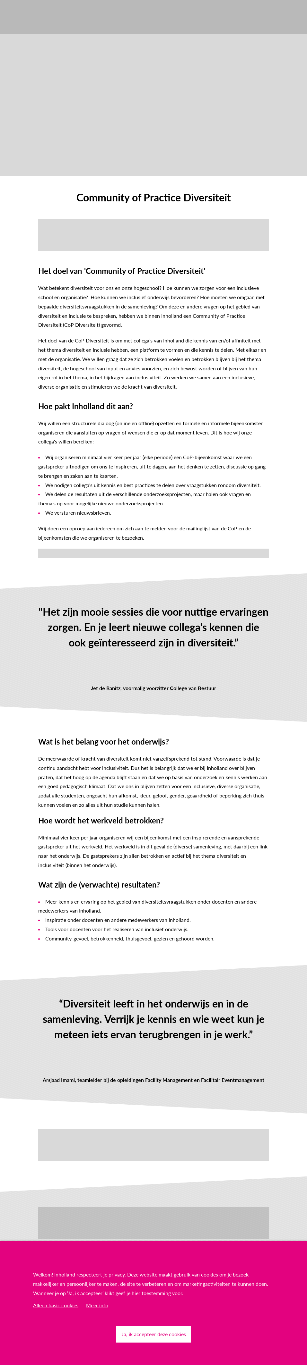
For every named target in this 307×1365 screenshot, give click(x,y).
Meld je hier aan (56, 553)
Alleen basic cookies (55, 1305)
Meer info (97, 1305)
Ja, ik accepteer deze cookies (153, 1334)
